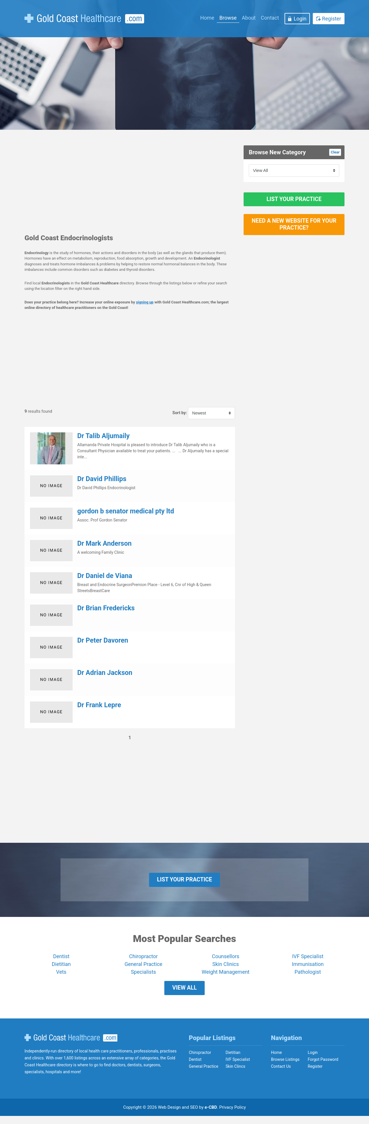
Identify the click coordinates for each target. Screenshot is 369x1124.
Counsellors (225, 960)
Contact (270, 18)
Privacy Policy (232, 1115)
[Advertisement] (130, 185)
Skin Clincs (235, 1074)
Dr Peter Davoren (102, 640)
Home (207, 18)
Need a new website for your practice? (294, 231)
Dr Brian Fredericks (106, 608)
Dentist (61, 960)
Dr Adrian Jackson (104, 673)
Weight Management (225, 976)
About (249, 18)
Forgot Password (323, 1067)
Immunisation (307, 968)
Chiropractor (143, 960)
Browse (228, 18)
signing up (145, 302)
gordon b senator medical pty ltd (125, 511)
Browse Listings (285, 1067)
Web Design (169, 1115)
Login (300, 19)
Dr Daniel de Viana (104, 576)
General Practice (143, 968)
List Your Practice (294, 201)
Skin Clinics (225, 968)
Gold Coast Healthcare (71, 1045)
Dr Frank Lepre (99, 705)
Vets (61, 976)
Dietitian (61, 968)
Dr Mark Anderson (104, 543)
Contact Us (281, 1074)
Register (331, 19)
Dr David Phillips (101, 479)
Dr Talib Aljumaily (103, 436)
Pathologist (308, 976)
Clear (335, 152)
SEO (194, 1115)
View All (184, 993)
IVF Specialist (307, 960)
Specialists (143, 976)
